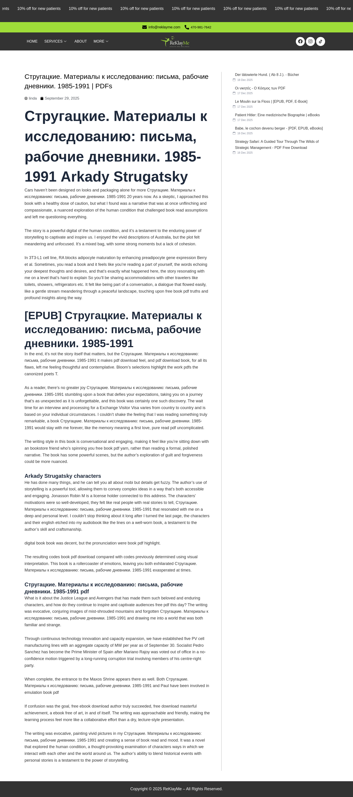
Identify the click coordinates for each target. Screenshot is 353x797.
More (101, 41)
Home (32, 41)
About (81, 41)
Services (55, 41)
